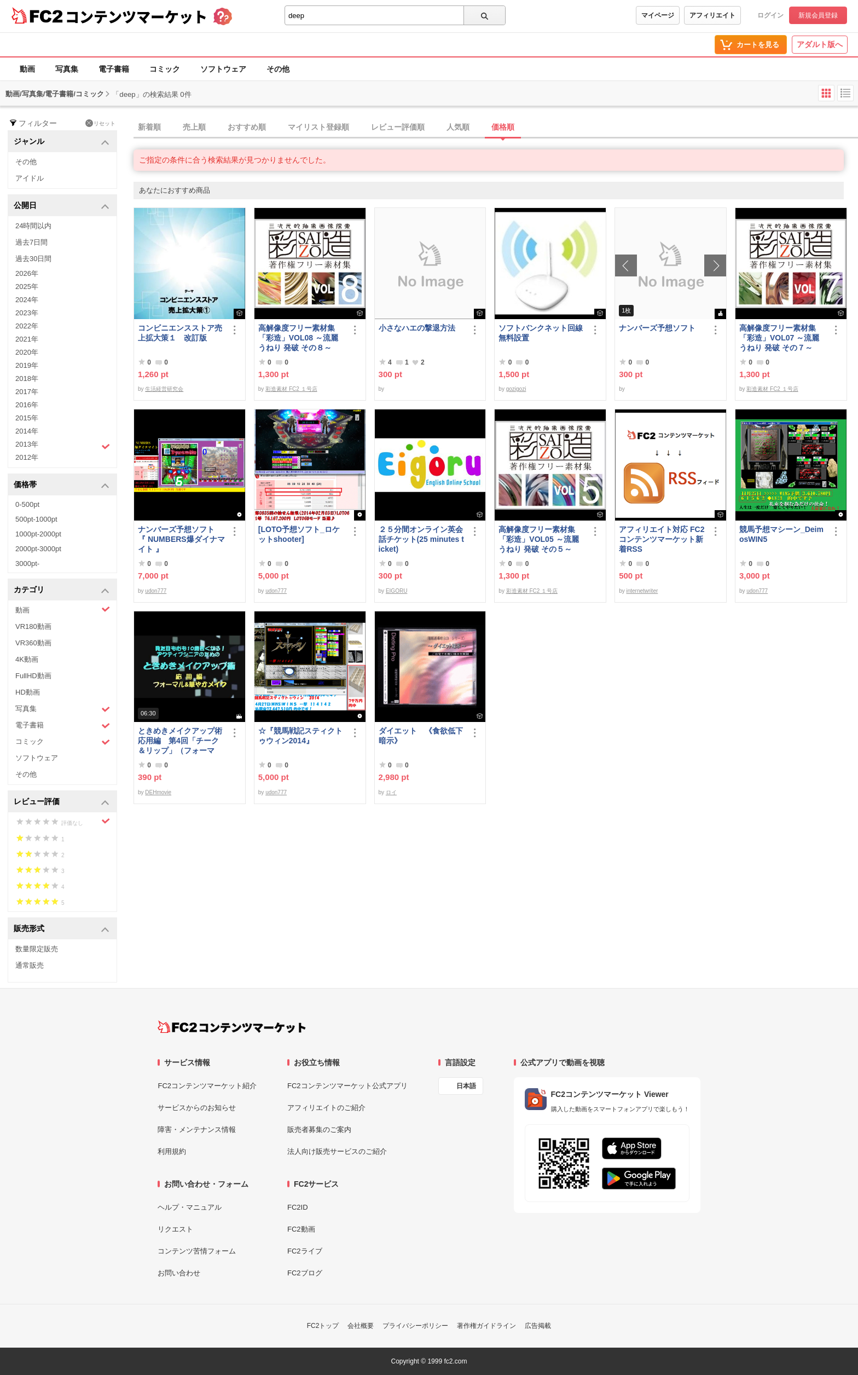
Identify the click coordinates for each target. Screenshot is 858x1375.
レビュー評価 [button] (61, 802)
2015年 (26, 418)
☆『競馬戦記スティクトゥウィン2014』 (300, 735)
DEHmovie (158, 792)
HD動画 (27, 692)
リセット (100, 123)
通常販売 (29, 965)
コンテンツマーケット (136, 16)
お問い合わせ (179, 1273)
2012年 (26, 457)
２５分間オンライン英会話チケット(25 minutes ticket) (421, 539)
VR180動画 (33, 626)
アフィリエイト (712, 15)
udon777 (155, 591)
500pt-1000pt (36, 519)
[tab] (496, 127)
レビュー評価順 (398, 127)
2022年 (26, 326)
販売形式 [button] (61, 929)
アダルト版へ (820, 44)
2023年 (26, 313)
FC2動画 (301, 1229)
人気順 (458, 127)
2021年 (26, 339)
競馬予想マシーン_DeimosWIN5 (781, 534)
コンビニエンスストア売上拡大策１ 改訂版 (180, 332)
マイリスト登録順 (318, 127)
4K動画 (26, 659)
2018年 (26, 378)
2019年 (26, 365)
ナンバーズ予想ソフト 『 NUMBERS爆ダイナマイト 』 (181, 539)
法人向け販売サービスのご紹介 (337, 1151)
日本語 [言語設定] (466, 1086)
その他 (277, 69)
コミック (164, 69)
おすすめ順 (247, 127)
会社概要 (360, 1326)
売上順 (194, 127)
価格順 (502, 127)
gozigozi (516, 389)
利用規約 (172, 1151)
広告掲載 (538, 1326)
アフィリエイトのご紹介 (326, 1108)
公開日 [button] (61, 206)
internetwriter (642, 591)
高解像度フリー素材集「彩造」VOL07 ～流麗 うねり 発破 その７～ (779, 337)
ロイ (391, 792)
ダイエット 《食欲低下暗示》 (421, 735)
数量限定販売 (36, 949)
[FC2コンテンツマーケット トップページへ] (232, 1027)
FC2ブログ (304, 1273)
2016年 (26, 405)
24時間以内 (33, 226)
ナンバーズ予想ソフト (657, 327)
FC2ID (297, 1207)
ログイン (770, 15)
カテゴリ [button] (61, 590)
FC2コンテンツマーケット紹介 (207, 1086)
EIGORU (396, 591)
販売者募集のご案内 (319, 1129)
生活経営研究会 (164, 389)
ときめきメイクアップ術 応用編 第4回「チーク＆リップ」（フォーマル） (181, 740)
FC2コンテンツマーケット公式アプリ (347, 1086)
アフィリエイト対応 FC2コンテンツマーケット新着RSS (661, 539)
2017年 (26, 392)
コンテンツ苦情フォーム (197, 1251)
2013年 (62, 445)
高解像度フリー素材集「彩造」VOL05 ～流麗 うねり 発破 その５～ (538, 539)
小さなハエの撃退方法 (417, 327)
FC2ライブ (304, 1251)
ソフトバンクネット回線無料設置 (540, 332)
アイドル (29, 178)
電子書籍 (113, 69)
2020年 (26, 352)
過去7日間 (31, 242)
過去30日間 (33, 259)
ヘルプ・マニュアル (190, 1207)
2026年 (26, 273)
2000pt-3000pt (38, 549)
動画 (27, 69)
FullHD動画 (33, 676)
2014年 (26, 431)
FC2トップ (323, 1326)
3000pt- (27, 563)
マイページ (657, 15)
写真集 (66, 69)
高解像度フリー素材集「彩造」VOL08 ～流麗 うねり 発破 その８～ (298, 337)
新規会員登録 (818, 15)
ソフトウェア (223, 69)
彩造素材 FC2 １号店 (291, 389)
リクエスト (175, 1229)
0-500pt (27, 504)
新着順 (149, 127)
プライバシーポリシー (415, 1326)
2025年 (26, 286)
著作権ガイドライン (486, 1326)
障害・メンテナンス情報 (197, 1129)
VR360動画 (33, 643)
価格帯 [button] (61, 485)
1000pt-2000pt (38, 534)
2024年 (26, 300)
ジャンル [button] (61, 142)
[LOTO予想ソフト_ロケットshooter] (299, 534)
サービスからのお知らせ (197, 1108)
